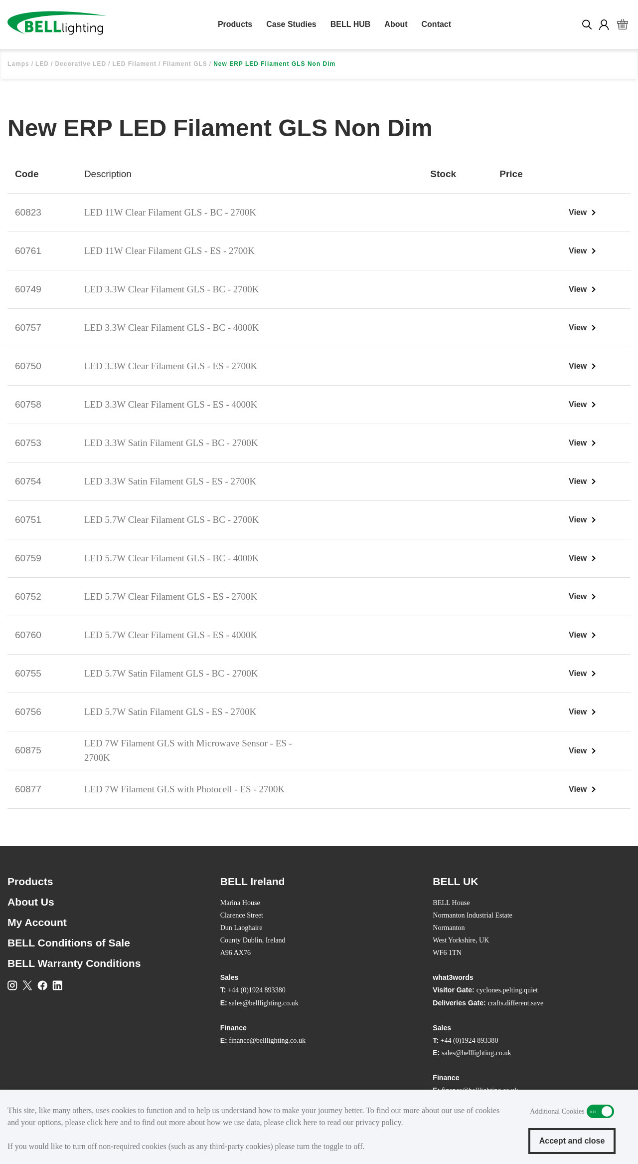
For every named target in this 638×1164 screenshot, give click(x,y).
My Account (37, 922)
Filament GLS (184, 63)
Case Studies (291, 24)
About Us (30, 902)
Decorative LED (80, 63)
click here (103, 1122)
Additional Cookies (600, 1111)
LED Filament (134, 63)
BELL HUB (350, 24)
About (395, 24)
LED (42, 63)
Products (235, 24)
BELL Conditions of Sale (68, 942)
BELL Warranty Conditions (74, 963)
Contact (437, 24)
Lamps (18, 63)
